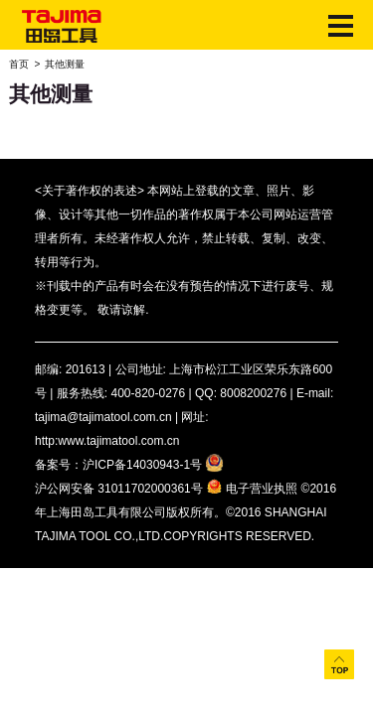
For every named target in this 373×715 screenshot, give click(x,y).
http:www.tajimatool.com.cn (107, 441)
